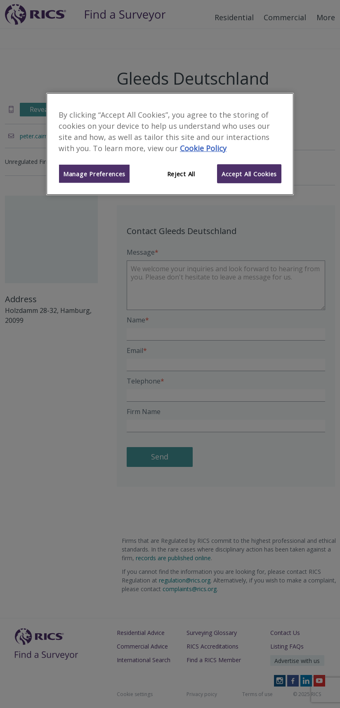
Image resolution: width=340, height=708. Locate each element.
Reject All (181, 173)
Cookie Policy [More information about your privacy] (203, 148)
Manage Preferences (94, 173)
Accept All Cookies (249, 173)
